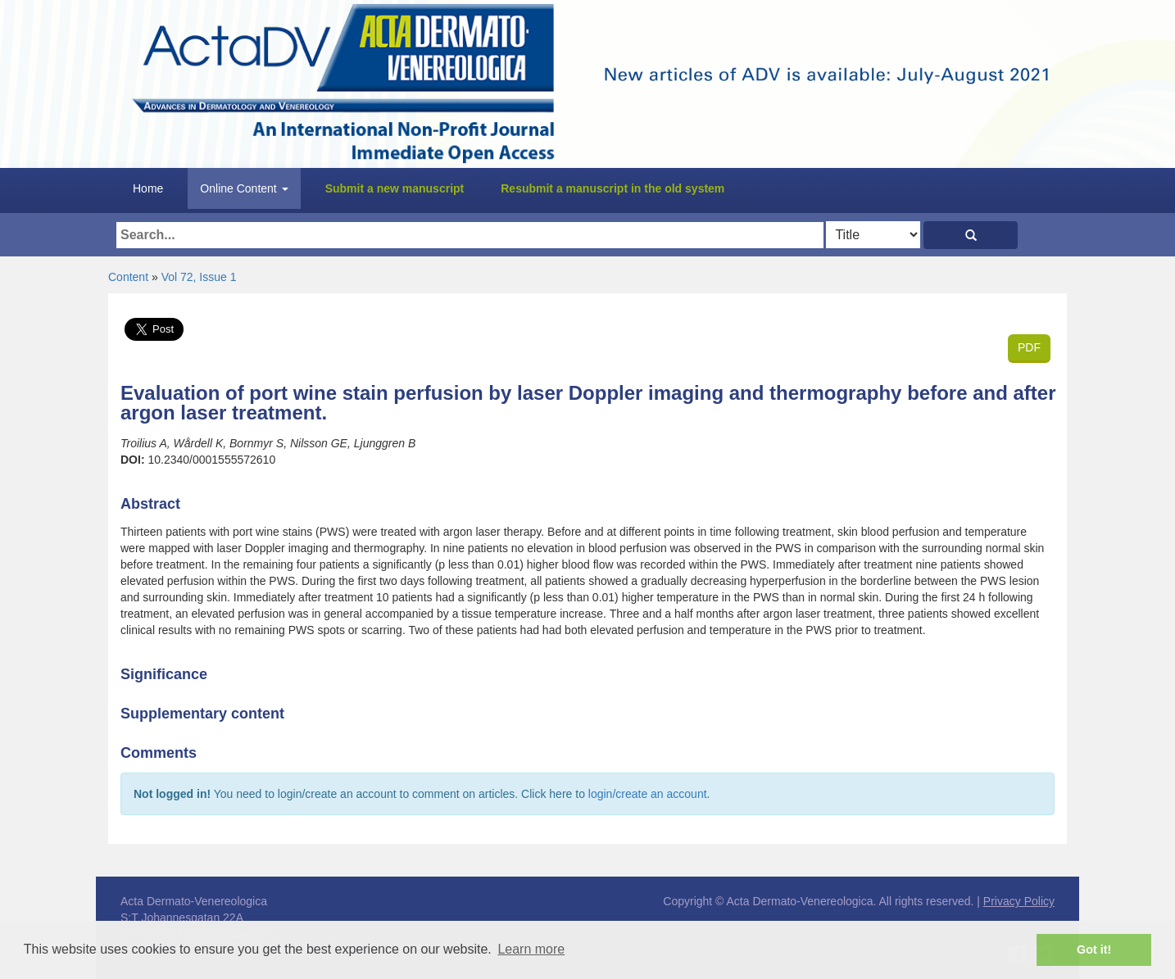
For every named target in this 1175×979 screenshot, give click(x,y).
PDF (1029, 347)
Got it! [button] (1094, 949)
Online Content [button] (244, 188)
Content (128, 276)
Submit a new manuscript (395, 188)
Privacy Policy (1019, 901)
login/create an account (647, 793)
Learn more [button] (531, 949)
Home (148, 188)
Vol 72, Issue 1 (199, 276)
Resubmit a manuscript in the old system (612, 188)
